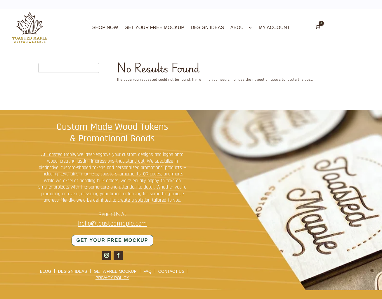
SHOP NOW (105, 28)
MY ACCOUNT (274, 28)
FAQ (147, 271)
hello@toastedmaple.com (112, 223)
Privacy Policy (112, 278)
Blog (45, 271)
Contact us (171, 271)
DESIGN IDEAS (207, 28)
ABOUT (238, 28)
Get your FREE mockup (112, 240)
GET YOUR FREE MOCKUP (154, 28)
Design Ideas (72, 271)
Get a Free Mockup (115, 271)
